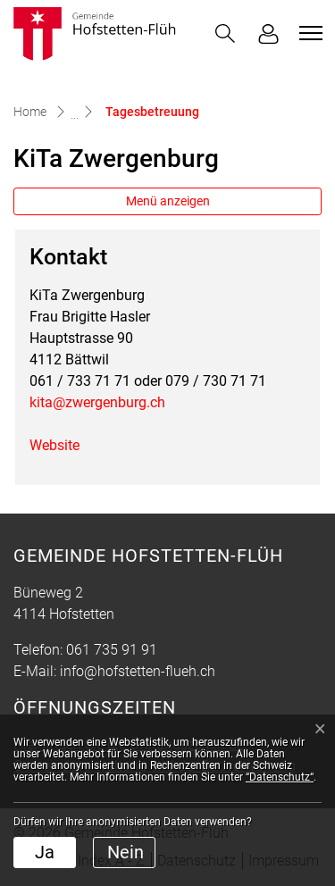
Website (63, 445)
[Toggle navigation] (308, 33)
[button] (225, 33)
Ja (44, 852)
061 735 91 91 (111, 649)
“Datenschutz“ (280, 777)
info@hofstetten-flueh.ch (137, 671)
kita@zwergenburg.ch (97, 402)
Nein (125, 852)
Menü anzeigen (168, 201)
